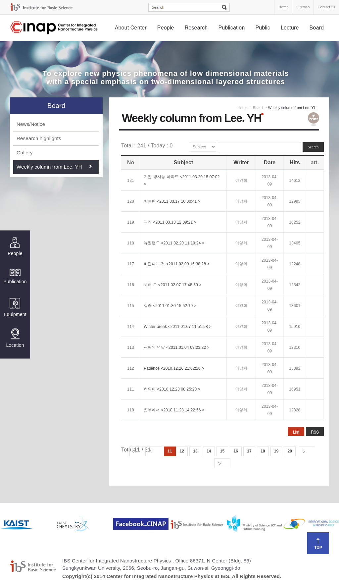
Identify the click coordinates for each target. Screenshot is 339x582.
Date (269, 162)
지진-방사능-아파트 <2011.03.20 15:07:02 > (181, 180)
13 (195, 451)
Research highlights (39, 138)
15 (222, 451)
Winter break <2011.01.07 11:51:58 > (177, 326)
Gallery (25, 152)
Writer (241, 162)
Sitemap (303, 7)
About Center (131, 27)
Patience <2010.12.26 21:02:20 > (174, 368)
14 (209, 451)
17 (249, 451)
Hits (295, 162)
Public (262, 27)
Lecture (290, 27)
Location (15, 337)
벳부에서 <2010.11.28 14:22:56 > (174, 410)
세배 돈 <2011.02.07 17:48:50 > (172, 285)
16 (235, 451)
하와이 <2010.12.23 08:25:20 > (172, 389)
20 (289, 451)
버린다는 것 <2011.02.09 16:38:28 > (177, 264)
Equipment (15, 307)
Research (196, 27)
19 (276, 451)
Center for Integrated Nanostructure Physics (54, 28)
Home (283, 7)
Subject (183, 162)
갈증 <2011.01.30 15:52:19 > (170, 305)
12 (182, 451)
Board (317, 27)
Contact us (326, 7)
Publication (231, 27)
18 (263, 451)
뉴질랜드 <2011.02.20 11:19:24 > (174, 243)
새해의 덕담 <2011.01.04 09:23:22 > (177, 347)
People (165, 27)
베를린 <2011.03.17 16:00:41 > (172, 201)
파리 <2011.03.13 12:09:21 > (170, 222)
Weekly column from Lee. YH (49, 167)
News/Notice (31, 124)
